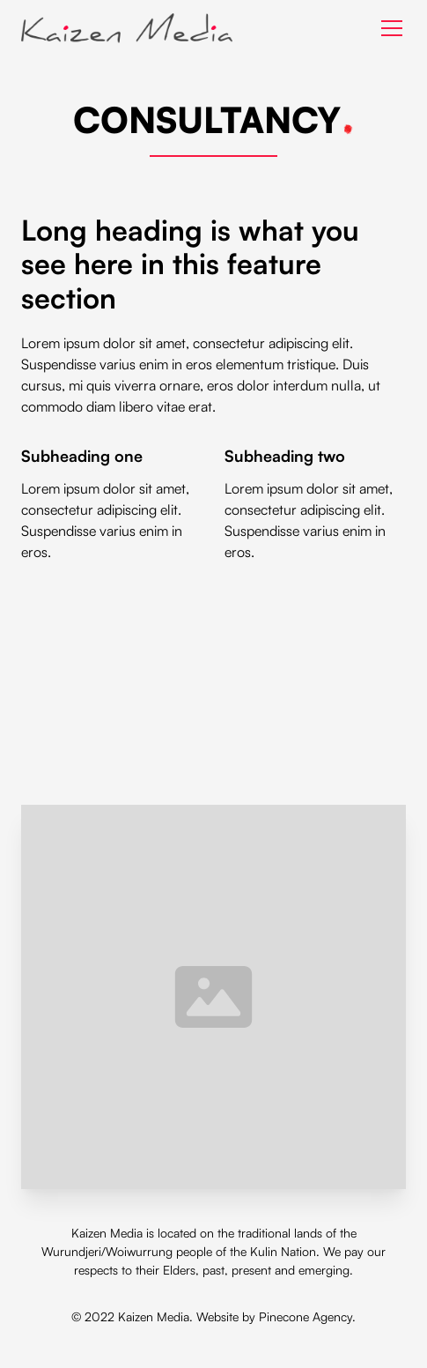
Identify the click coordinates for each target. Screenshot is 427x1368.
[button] (388, 28)
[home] (126, 28)
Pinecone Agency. (307, 1316)
